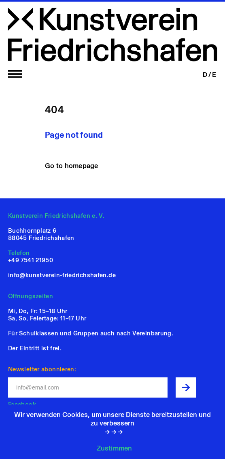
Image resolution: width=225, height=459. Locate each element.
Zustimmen (114, 448)
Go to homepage (71, 166)
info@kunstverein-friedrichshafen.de (62, 275)
